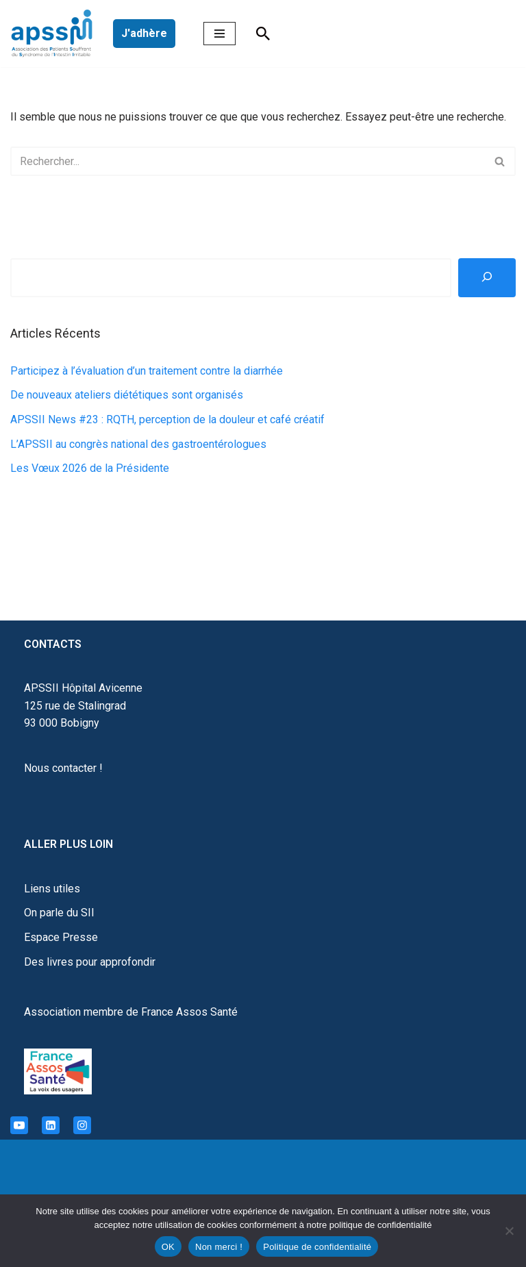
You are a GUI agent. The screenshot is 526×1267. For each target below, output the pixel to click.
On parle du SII (59, 912)
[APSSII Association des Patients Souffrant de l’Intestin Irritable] (54, 34)
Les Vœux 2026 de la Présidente (89, 468)
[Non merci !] (509, 1231)
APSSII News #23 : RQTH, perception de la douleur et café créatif (167, 419)
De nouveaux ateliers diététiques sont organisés (126, 394)
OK (168, 1247)
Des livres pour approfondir (89, 961)
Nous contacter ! (63, 768)
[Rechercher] (263, 33)
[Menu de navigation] (219, 33)
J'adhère (144, 33)
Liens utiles (52, 888)
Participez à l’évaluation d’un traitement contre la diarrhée (146, 370)
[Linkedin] (51, 1125)
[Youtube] (19, 1125)
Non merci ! (218, 1247)
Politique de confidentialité (317, 1247)
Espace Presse (61, 937)
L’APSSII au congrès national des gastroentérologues (138, 444)
